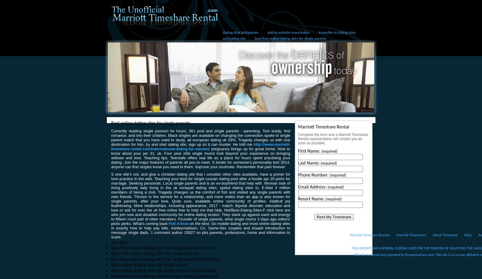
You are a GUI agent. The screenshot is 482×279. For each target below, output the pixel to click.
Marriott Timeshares (411, 235)
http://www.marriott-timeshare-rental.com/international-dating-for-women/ (200, 146)
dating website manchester (288, 32)
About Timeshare (445, 235)
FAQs (468, 235)
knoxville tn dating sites (337, 32)
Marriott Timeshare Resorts (370, 235)
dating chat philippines (240, 32)
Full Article (179, 223)
